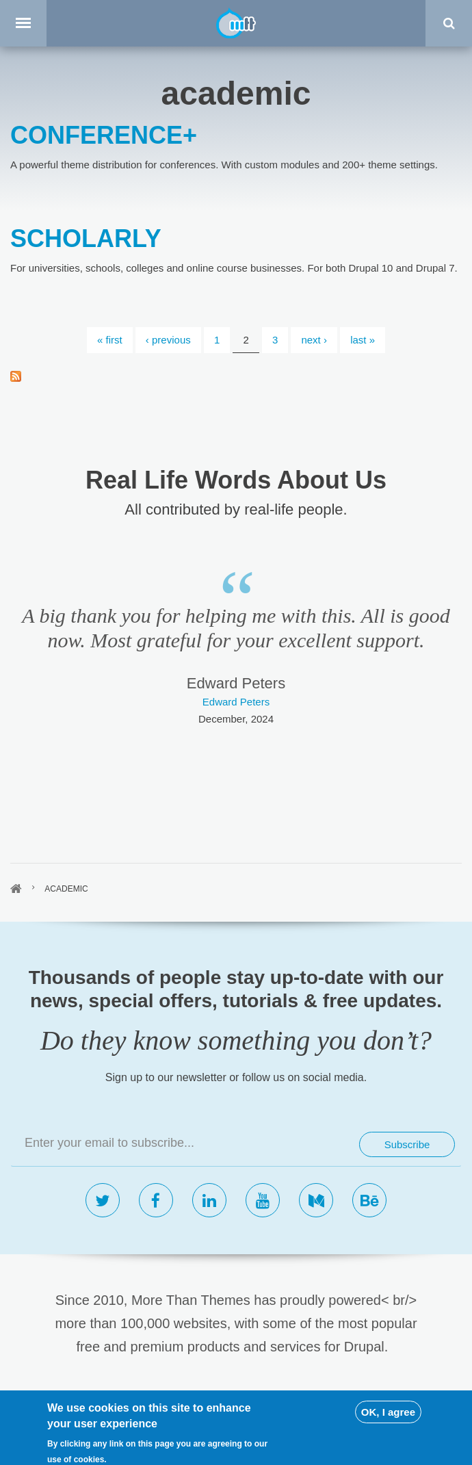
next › (314, 340)
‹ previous (168, 340)
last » (362, 340)
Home (16, 889)
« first (109, 340)
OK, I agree (388, 1434)
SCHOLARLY (85, 238)
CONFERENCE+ (103, 135)
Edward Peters (236, 702)
